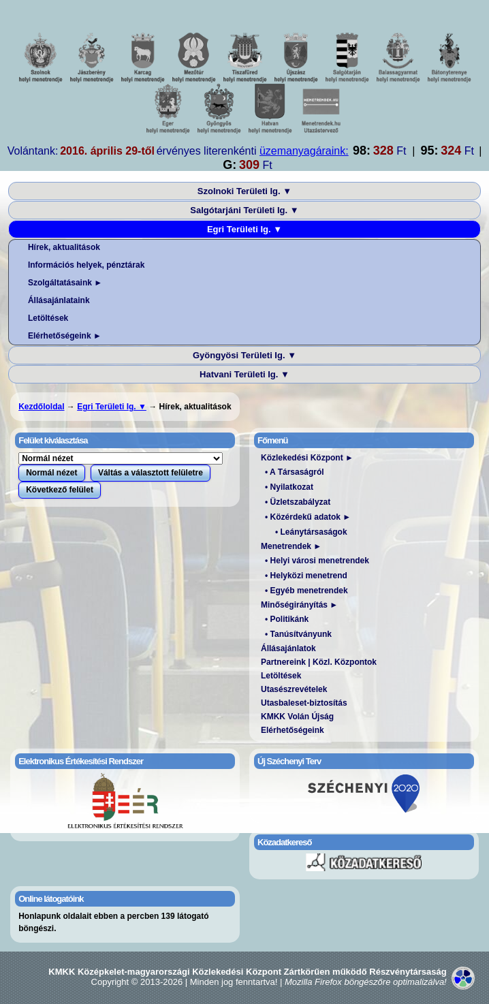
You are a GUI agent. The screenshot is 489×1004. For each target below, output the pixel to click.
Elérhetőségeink (292, 730)
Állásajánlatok (288, 648)
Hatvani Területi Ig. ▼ (244, 374)
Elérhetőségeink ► (64, 336)
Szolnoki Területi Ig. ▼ (244, 191)
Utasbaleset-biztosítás (304, 703)
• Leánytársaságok (311, 532)
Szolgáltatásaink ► (65, 282)
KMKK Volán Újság (297, 716)
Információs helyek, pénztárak (86, 265)
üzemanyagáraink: (304, 151)
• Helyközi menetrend (306, 575)
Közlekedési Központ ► (307, 457)
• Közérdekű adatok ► (308, 517)
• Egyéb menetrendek (306, 590)
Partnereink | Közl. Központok (319, 662)
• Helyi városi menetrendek (317, 560)
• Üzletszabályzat (297, 502)
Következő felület (59, 490)
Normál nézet (51, 472)
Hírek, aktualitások (64, 247)
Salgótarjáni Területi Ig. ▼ (244, 210)
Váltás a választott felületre (150, 472)
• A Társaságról (294, 472)
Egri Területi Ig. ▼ (244, 229)
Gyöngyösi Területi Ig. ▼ (244, 355)
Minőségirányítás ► (299, 605)
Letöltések (48, 318)
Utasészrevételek (294, 689)
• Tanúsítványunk (298, 634)
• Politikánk (287, 619)
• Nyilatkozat (289, 487)
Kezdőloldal (41, 406)
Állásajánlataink (59, 300)
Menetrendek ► (291, 546)
